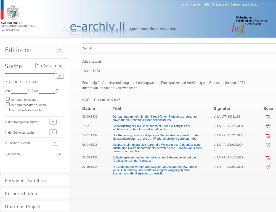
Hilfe (206, 4)
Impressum (220, 4)
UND (34, 82)
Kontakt (195, 4)
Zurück (87, 48)
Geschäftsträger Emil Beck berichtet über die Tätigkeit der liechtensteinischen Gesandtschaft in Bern (151, 127)
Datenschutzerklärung (243, 4)
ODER (16, 82)
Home (183, 4)
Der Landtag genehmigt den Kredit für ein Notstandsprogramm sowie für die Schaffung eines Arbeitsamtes (155, 118)
